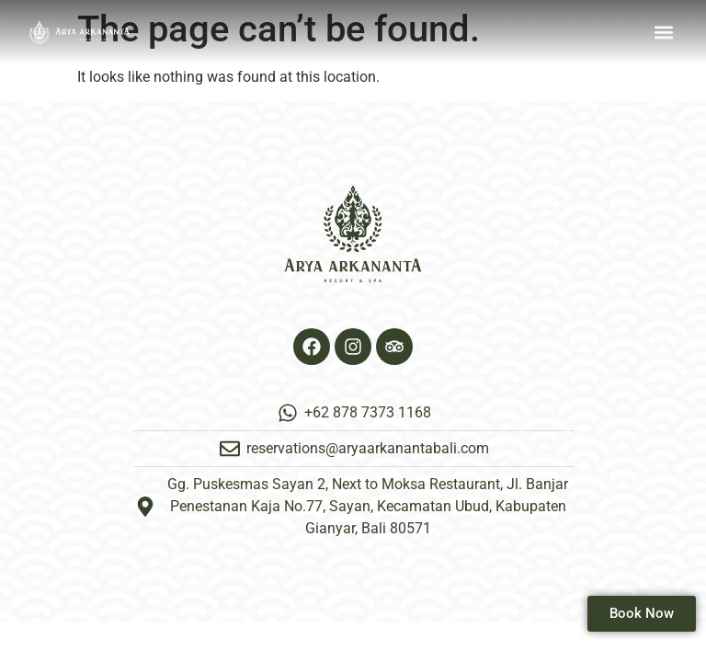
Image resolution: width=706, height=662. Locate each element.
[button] (663, 32)
